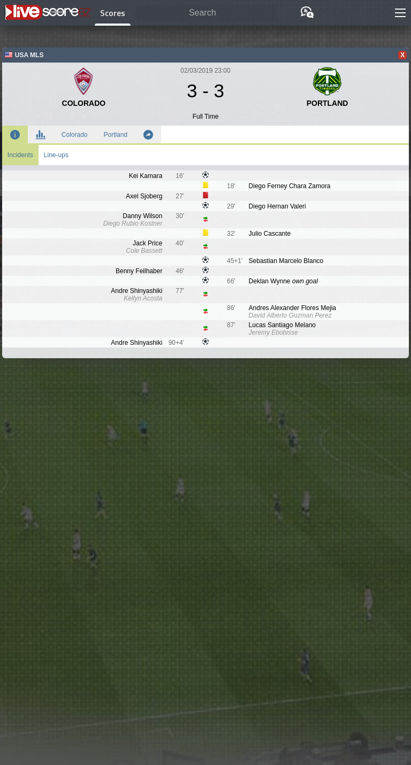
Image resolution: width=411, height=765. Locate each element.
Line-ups (56, 155)
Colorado (75, 134)
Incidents (20, 155)
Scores (112, 12)
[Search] (206, 13)
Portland (116, 134)
